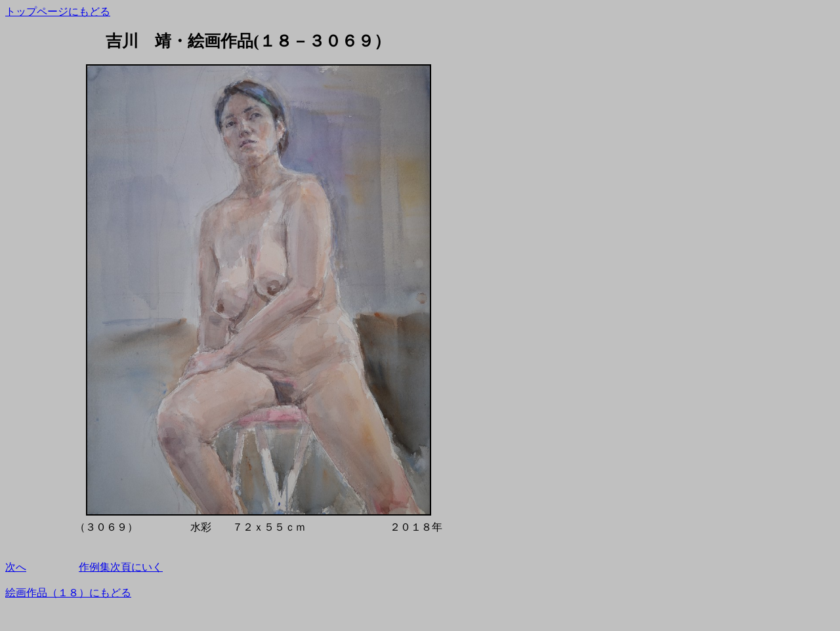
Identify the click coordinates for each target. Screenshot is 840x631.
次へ (15, 567)
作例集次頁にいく (121, 567)
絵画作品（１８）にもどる (68, 592)
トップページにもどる (57, 11)
